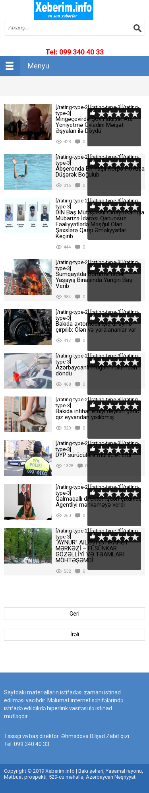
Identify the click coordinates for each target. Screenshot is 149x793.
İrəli (74, 634)
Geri (74, 613)
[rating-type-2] (28, 122)
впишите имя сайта (63, 10)
